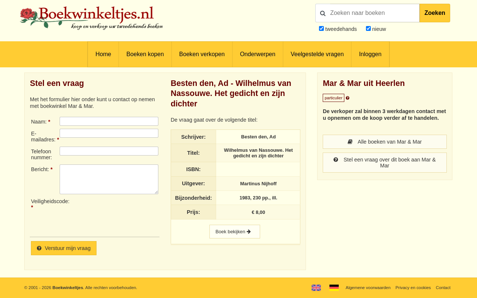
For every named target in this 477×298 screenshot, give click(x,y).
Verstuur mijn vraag (64, 248)
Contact (443, 287)
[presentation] (122, 214)
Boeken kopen (145, 54)
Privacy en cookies (413, 287)
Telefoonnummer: (41, 154)
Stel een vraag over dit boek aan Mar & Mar (385, 163)
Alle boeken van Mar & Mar (385, 142)
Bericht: (40, 169)
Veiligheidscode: (45, 201)
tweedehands (341, 29)
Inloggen (370, 54)
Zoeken (434, 13)
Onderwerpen (257, 54)
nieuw (378, 29)
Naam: (39, 122)
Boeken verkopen (202, 54)
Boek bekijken (234, 231)
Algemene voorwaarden (368, 287)
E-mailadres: (43, 136)
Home (103, 54)
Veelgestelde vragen (317, 54)
